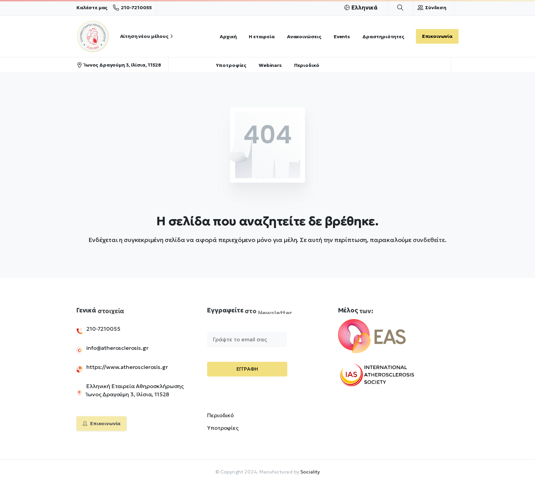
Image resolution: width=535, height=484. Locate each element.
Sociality (310, 474)
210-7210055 (132, 7)
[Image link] (383, 340)
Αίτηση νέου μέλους (147, 36)
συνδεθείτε (429, 240)
